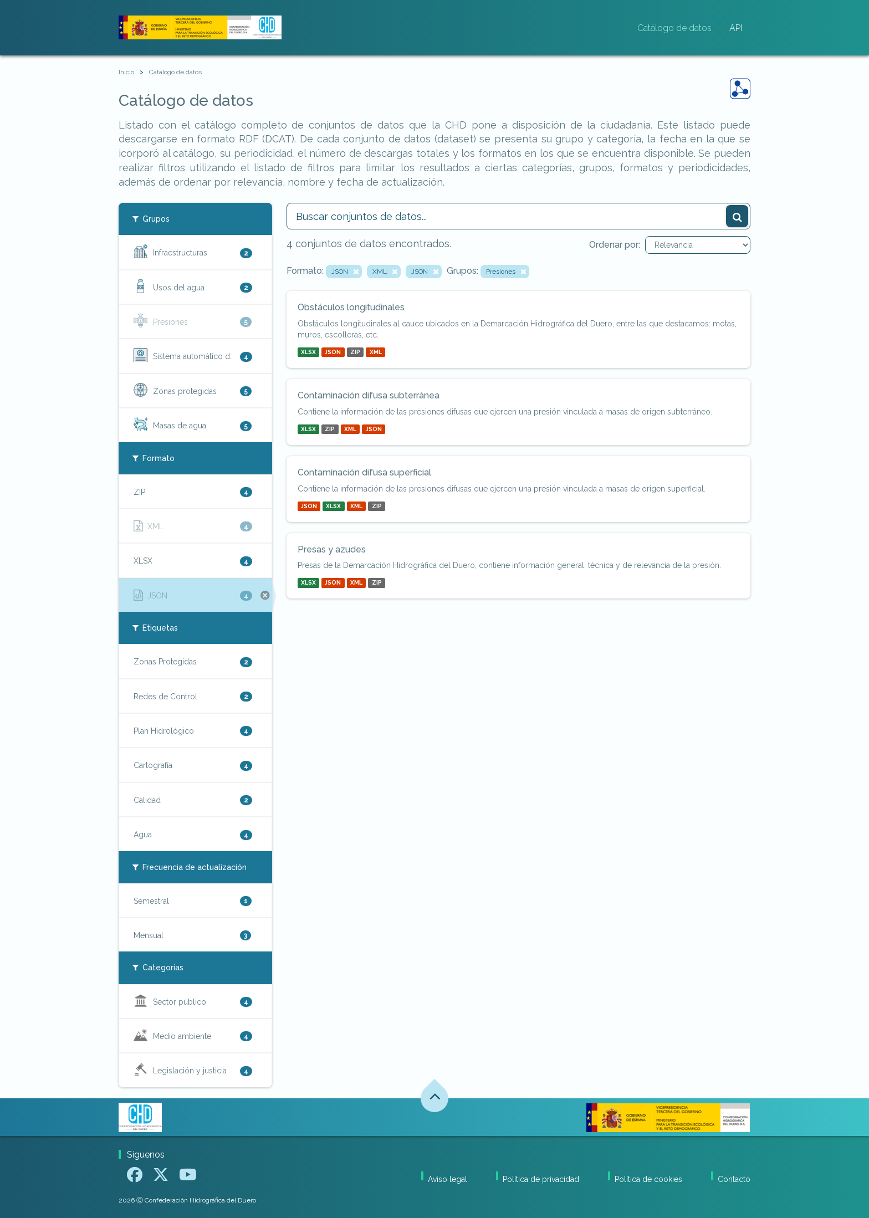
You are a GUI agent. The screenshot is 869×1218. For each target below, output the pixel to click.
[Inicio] (126, 72)
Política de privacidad (541, 1179)
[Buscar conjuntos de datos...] (519, 216)
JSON (333, 352)
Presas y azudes (332, 549)
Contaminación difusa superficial (364, 472)
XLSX (308, 352)
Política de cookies (648, 1179)
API (735, 28)
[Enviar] (737, 216)
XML (376, 352)
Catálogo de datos (674, 28)
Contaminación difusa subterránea (368, 395)
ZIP (355, 352)
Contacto (734, 1179)
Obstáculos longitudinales (351, 307)
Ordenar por (613, 244)
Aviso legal (447, 1179)
